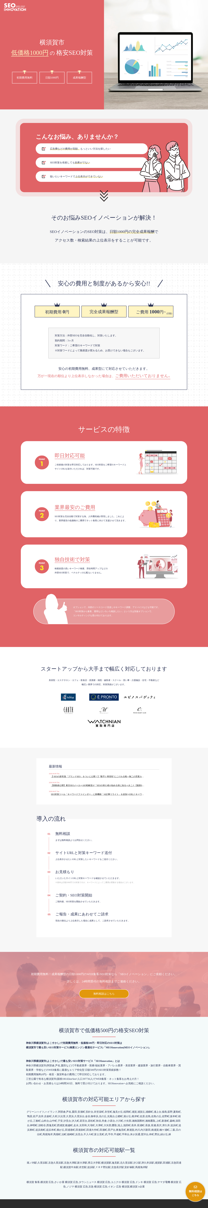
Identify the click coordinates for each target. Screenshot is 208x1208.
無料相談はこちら (104, 975)
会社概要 (177, 1205)
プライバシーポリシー (194, 1205)
